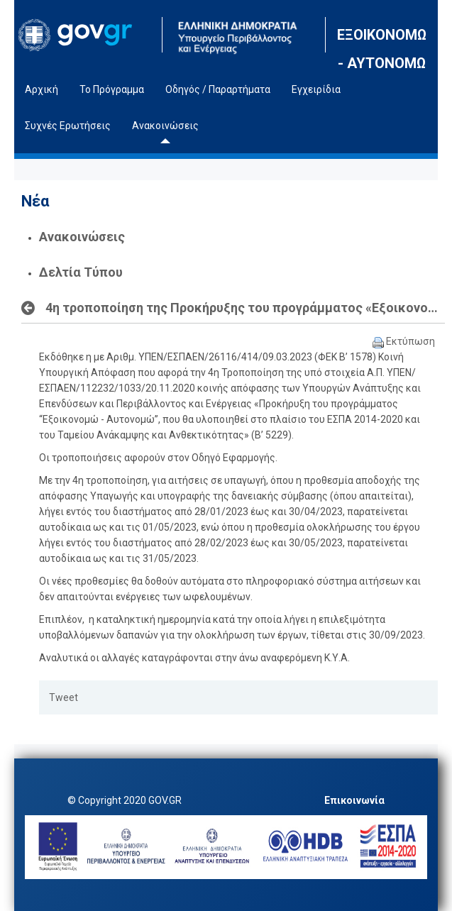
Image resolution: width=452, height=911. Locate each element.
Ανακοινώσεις (82, 236)
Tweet (63, 697)
